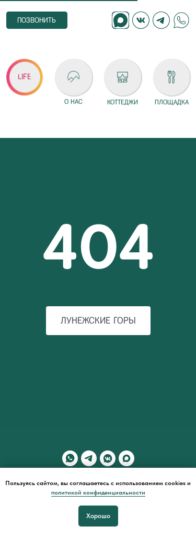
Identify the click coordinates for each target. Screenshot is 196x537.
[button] (24, 77)
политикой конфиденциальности (98, 492)
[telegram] (89, 458)
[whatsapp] (70, 458)
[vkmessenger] (108, 458)
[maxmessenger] (126, 458)
